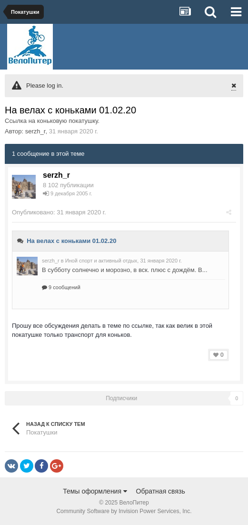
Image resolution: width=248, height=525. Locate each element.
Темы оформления (95, 491)
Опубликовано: (59, 212)
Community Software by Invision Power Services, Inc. (123, 511)
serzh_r (35, 131)
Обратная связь (160, 491)
